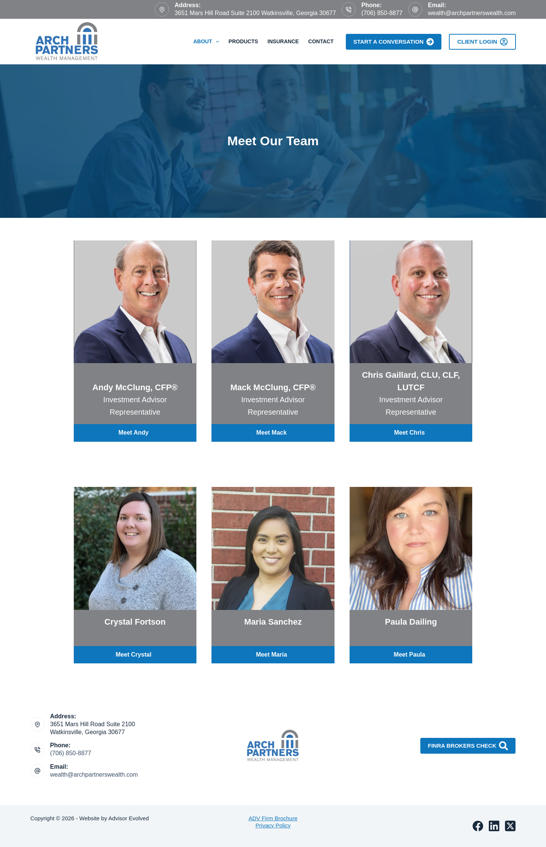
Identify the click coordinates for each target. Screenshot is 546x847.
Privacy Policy (273, 825)
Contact (320, 41)
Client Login (482, 42)
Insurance (283, 41)
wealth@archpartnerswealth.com (472, 13)
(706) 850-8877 (381, 13)
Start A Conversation (393, 42)
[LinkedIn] (494, 826)
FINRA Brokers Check (468, 745)
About (207, 41)
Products (243, 41)
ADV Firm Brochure (272, 818)
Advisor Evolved (129, 818)
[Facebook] (478, 826)
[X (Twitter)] (510, 826)
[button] (135, 433)
